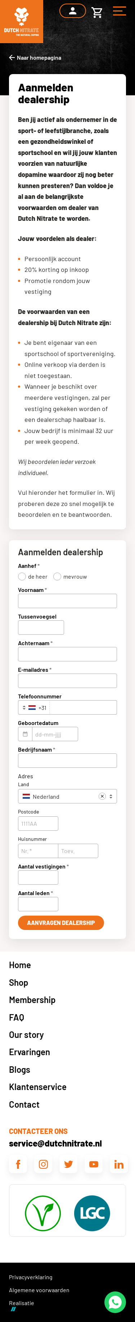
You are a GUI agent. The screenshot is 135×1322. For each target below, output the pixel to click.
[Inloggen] (72, 11)
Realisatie (21, 1305)
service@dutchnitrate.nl (55, 1143)
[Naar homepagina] (35, 57)
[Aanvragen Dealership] (61, 923)
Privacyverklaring (31, 1276)
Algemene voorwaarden (39, 1289)
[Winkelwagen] (96, 11)
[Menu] (119, 10)
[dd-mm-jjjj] (55, 734)
